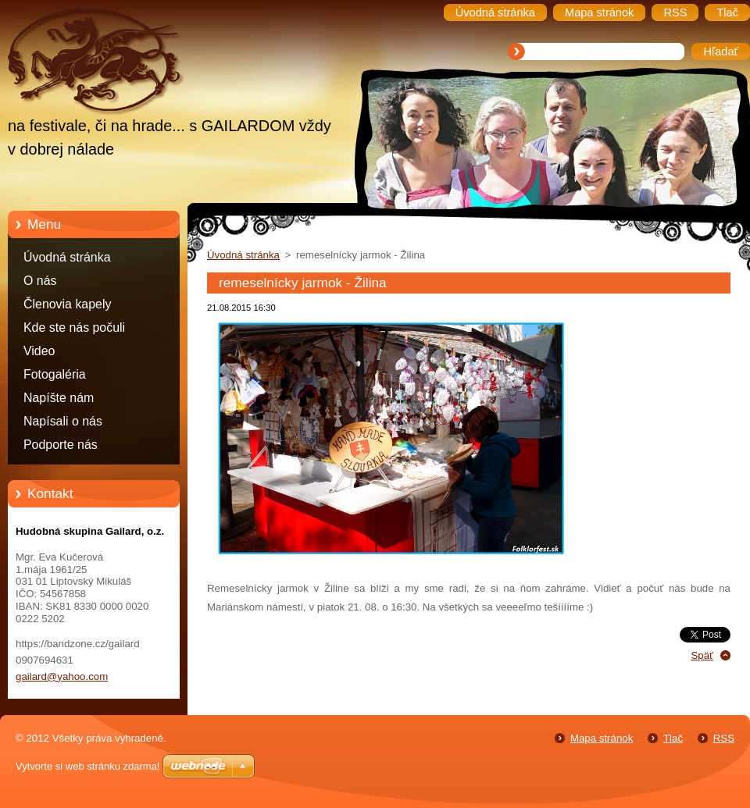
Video (39, 351)
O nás (39, 280)
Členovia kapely (67, 304)
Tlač (673, 738)
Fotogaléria (54, 374)
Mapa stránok (601, 738)
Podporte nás (60, 444)
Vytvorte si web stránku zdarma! (87, 766)
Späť (702, 655)
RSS (723, 738)
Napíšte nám (58, 397)
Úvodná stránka (67, 257)
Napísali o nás (62, 421)
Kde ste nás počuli (74, 327)
